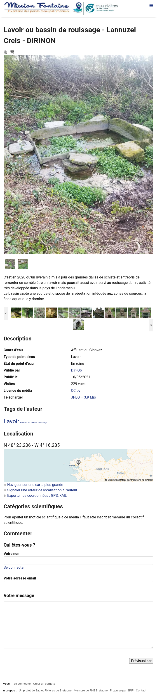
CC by (75, 390)
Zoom (6, 52)
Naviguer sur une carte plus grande (35, 485)
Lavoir (11, 421)
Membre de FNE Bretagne (91, 690)
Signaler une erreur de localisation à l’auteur (42, 490)
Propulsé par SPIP (122, 690)
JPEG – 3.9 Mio (83, 397)
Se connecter (14, 567)
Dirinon (23, 422)
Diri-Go (76, 370)
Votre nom (12, 554)
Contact (141, 690)
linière (34, 422)
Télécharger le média (12, 52)
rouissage (42, 422)
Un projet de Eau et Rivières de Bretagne (45, 690)
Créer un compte (44, 683)
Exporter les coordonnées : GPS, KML (37, 495)
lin (29, 422)
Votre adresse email (20, 578)
